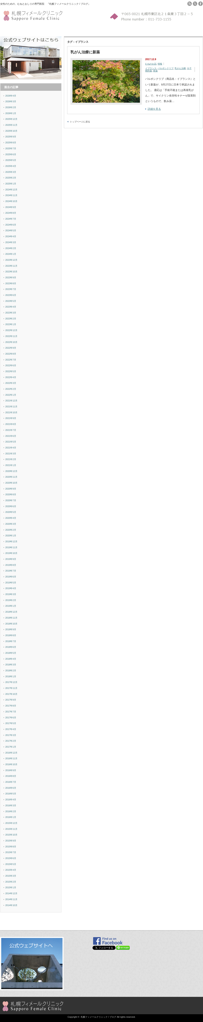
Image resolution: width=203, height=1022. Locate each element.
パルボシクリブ (165, 68)
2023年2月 (10, 318)
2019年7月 (10, 570)
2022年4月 (10, 377)
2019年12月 (11, 541)
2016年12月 (11, 752)
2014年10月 (11, 905)
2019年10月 (11, 553)
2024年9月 (10, 207)
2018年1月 (10, 676)
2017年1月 (10, 747)
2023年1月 (10, 324)
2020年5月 (10, 512)
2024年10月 (11, 201)
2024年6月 (10, 224)
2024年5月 (10, 230)
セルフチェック (28, 29)
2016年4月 (10, 799)
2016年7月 (10, 782)
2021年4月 (10, 447)
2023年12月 (11, 260)
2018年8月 (10, 635)
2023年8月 (10, 283)
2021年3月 (10, 453)
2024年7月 (10, 219)
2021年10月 (11, 412)
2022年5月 (10, 371)
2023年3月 (10, 312)
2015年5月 (10, 864)
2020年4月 (10, 518)
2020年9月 (10, 488)
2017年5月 (10, 723)
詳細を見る (154, 108)
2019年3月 (10, 594)
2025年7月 (10, 148)
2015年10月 (11, 834)
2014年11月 (11, 899)
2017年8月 (10, 705)
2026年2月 (10, 107)
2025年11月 (11, 125)
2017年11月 (11, 688)
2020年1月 (10, 535)
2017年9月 (10, 700)
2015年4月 (10, 870)
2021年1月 (10, 465)
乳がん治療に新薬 (85, 52)
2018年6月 (10, 647)
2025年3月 (10, 172)
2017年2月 (10, 741)
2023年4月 (10, 306)
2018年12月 (11, 612)
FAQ (66, 29)
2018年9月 (10, 629)
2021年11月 (11, 406)
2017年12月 (11, 682)
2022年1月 (10, 395)
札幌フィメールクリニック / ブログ (98, 1017)
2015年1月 (10, 887)
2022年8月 (10, 354)
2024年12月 (11, 189)
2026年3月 (10, 101)
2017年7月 (10, 711)
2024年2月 (10, 248)
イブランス (150, 68)
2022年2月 (10, 389)
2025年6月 (10, 154)
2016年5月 (10, 793)
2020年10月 (11, 483)
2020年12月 (11, 471)
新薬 (155, 71)
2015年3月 (10, 876)
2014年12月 (11, 893)
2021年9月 (10, 418)
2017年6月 (10, 717)
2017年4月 (10, 729)
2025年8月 (10, 142)
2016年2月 (10, 811)
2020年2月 (10, 530)
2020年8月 (10, 494)
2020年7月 (10, 500)
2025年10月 (11, 131)
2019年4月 (10, 588)
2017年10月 (11, 694)
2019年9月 (10, 559)
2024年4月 (10, 236)
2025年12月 (11, 119)
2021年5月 (10, 441)
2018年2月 (10, 670)
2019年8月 (10, 565)
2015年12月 (11, 823)
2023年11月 (11, 266)
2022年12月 (11, 330)
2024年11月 (11, 195)
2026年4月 (10, 95)
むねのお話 (150, 64)
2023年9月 (10, 277)
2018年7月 (10, 641)
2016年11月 (11, 758)
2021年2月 (10, 459)
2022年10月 (11, 342)
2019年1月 (10, 606)
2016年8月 (10, 776)
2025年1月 (10, 183)
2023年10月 (11, 271)
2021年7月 (10, 430)
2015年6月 (10, 858)
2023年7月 (10, 289)
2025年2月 (10, 177)
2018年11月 (11, 618)
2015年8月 (10, 846)
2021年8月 (10, 424)
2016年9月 (10, 770)
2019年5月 (10, 582)
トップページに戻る (80, 121)
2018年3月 (10, 664)
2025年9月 (10, 136)
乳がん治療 (180, 68)
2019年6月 (10, 576)
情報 (160, 64)
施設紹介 (13, 29)
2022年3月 (10, 383)
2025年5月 (10, 160)
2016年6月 (10, 788)
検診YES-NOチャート (50, 29)
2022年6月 (10, 365)
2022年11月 (11, 336)
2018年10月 (11, 623)
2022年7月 (10, 359)
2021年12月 (11, 400)
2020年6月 (10, 506)
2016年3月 (10, 805)
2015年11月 (11, 829)
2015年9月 (10, 840)
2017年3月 (10, 735)
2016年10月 (11, 764)
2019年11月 (11, 547)
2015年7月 (10, 852)
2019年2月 (10, 600)
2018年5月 (10, 653)
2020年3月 (10, 524)
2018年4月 (10, 659)
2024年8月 (10, 213)
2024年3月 (10, 242)
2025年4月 (10, 166)
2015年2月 (10, 881)
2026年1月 (10, 113)
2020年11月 (11, 477)
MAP (72, 29)
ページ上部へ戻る (199, 921)
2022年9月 (10, 348)
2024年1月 (10, 254)
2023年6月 (10, 295)
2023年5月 (10, 301)
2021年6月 (10, 436)
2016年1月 (10, 817)
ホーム (4, 29)
